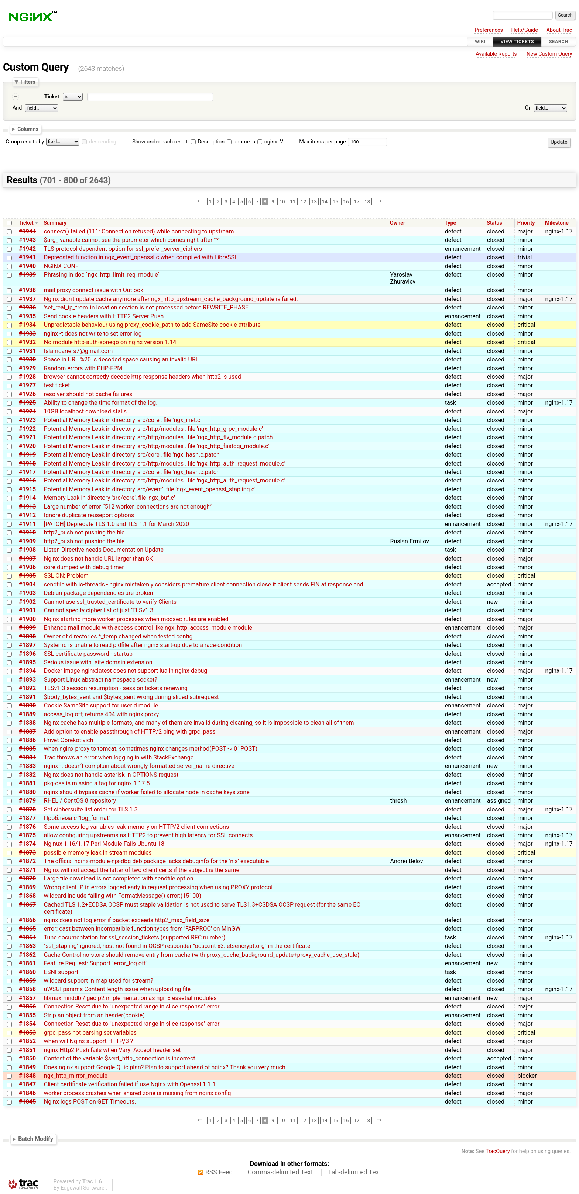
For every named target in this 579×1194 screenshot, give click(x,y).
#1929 (27, 368)
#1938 (27, 290)
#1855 (27, 1015)
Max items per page (322, 142)
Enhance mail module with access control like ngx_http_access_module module (148, 627)
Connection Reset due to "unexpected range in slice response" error (132, 1006)
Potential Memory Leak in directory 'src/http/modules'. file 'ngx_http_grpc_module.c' (153, 428)
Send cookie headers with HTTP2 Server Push (104, 316)
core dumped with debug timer (84, 567)
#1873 (27, 852)
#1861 (27, 963)
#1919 (27, 454)
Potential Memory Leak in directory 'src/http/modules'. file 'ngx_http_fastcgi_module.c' (156, 446)
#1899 (27, 627)
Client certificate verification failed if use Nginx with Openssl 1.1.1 (130, 1084)
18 (367, 201)
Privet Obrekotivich (68, 740)
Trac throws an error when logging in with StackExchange (118, 757)
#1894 (27, 670)
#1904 (27, 584)
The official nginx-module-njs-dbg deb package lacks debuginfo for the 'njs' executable (156, 861)
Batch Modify (35, 1138)
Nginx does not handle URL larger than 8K (98, 558)
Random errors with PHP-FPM (83, 368)
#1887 (27, 731)
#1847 (27, 1084)
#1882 (27, 774)
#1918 (27, 463)
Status (494, 223)
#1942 (27, 248)
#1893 (27, 679)
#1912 (27, 515)
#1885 (27, 748)
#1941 (27, 257)
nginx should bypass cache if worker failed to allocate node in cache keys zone (147, 792)
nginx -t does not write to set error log (93, 333)
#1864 (27, 937)
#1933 (27, 333)
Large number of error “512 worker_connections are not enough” (128, 506)
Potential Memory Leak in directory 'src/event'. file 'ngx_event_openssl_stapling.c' (150, 489)
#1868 (27, 895)
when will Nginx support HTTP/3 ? (88, 1041)
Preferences (488, 30)
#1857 (27, 997)
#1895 (27, 662)
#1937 (27, 298)
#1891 (27, 696)
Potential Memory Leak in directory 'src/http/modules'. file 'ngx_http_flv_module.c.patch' (159, 437)
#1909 (27, 541)
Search (558, 41)
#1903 (27, 592)
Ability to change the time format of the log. (101, 402)
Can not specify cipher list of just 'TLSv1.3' (99, 610)
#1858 (27, 989)
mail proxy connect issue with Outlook (93, 290)
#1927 (27, 385)
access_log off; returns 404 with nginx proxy (101, 714)
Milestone (557, 223)
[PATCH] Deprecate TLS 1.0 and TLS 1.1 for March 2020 (116, 523)
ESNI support (61, 972)
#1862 (27, 954)
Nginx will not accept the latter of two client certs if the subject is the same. (142, 869)
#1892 (27, 688)
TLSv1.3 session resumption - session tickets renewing (116, 688)
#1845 (27, 1101)
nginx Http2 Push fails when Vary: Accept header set (112, 1049)
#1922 (27, 428)
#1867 (27, 904)
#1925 (27, 402)
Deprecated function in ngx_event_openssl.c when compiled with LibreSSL (141, 257)
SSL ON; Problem (66, 575)
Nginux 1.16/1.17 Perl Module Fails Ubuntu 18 (104, 843)
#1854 (27, 1023)
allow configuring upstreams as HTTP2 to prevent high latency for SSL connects (148, 835)
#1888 (27, 722)
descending (102, 142)
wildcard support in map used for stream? (98, 980)
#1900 (27, 619)
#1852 (27, 1041)
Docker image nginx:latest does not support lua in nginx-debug (126, 670)
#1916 (27, 480)
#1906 (27, 567)
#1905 (27, 575)
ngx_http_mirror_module (75, 1075)
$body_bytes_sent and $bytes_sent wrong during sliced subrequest (131, 696)
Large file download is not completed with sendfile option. (119, 878)
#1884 (27, 757)
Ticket (51, 97)
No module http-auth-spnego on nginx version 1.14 (110, 342)
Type (450, 223)
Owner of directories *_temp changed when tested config (118, 636)
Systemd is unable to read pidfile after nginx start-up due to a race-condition (143, 644)
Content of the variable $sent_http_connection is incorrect (119, 1058)
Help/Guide (524, 30)
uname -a (241, 142)
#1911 (27, 523)
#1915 (27, 489)
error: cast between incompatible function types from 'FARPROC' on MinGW (142, 928)
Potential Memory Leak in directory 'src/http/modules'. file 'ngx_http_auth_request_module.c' (164, 463)
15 (335, 201)
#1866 (27, 920)
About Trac (559, 30)
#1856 (27, 1006)
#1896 (27, 653)
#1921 (27, 437)
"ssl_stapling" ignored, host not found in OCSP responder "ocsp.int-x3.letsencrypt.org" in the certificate (177, 945)
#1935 (27, 316)
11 (292, 201)
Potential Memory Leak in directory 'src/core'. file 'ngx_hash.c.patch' (132, 454)
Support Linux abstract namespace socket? (100, 679)
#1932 (27, 342)
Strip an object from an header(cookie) (94, 1015)
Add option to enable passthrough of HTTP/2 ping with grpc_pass (130, 731)
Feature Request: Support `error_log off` (96, 963)
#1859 (27, 980)
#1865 (27, 928)
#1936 (27, 307)
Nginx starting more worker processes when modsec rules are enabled (136, 619)
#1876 (27, 826)
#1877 (27, 817)
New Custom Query (549, 54)
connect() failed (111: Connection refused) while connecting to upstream (139, 231)
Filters (27, 82)
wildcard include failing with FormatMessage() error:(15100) (122, 895)
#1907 (27, 558)
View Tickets (517, 41)
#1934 (27, 324)
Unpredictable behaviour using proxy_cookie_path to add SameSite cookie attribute (152, 324)
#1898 (27, 636)
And (17, 108)
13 (314, 201)
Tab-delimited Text (354, 1172)
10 (282, 201)
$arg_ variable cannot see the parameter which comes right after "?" (132, 239)
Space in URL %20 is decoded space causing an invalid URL (121, 359)
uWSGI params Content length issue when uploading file (117, 989)
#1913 (27, 506)
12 (303, 201)
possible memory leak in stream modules (98, 852)
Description (208, 142)
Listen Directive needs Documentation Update (104, 549)
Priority (526, 223)
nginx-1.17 (559, 231)
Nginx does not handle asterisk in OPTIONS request (111, 774)
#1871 (27, 869)
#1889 (27, 714)
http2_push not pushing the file (84, 532)
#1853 (27, 1032)
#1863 (27, 945)
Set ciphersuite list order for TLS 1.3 (91, 809)
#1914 (27, 497)
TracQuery (498, 1151)
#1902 (27, 601)
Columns (27, 129)
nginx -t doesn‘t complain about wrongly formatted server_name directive (139, 765)
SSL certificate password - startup (88, 653)
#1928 (27, 376)
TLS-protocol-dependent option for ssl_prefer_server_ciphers (123, 248)
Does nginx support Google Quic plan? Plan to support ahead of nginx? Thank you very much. (165, 1067)
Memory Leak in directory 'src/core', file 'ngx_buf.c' (109, 497)
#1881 (27, 783)
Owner (397, 223)
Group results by (25, 142)
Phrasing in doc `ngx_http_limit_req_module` (102, 274)
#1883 (27, 765)
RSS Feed (219, 1172)
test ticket (57, 385)
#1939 (27, 274)
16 (346, 201)
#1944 (27, 231)
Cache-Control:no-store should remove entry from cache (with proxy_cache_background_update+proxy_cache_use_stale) (201, 954)
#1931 (27, 350)
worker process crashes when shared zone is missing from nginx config (137, 1093)
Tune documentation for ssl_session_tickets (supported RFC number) (134, 937)
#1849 (27, 1067)
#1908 (27, 549)
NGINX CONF (61, 266)
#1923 (27, 419)
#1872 (27, 861)
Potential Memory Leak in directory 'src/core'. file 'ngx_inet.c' (122, 419)
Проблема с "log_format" (77, 817)
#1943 (27, 239)
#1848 (27, 1075)
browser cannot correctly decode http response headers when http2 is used (142, 376)
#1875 (27, 835)
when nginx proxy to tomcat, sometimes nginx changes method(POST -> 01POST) (150, 748)
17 (356, 201)
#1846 (27, 1093)
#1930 (27, 359)
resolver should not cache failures (88, 394)
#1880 (27, 792)
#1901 (27, 610)
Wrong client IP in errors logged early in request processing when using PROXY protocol (158, 887)
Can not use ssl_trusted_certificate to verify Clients (110, 601)
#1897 (27, 644)
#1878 (27, 809)
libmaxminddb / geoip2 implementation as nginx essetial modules (130, 997)
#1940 (27, 266)
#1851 (27, 1049)
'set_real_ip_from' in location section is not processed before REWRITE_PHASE (146, 307)
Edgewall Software (83, 1188)
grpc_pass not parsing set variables (90, 1032)
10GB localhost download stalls (85, 411)
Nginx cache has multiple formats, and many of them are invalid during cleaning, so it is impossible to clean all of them (199, 722)
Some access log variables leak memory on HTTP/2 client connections (136, 826)
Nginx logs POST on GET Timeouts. (90, 1101)
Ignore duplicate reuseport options (89, 515)
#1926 (27, 394)
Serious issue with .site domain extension (98, 662)
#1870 (27, 878)
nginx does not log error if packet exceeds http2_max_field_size (126, 920)
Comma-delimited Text (280, 1172)
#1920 (27, 446)
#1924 (27, 411)
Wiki (480, 41)
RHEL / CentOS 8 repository (80, 800)
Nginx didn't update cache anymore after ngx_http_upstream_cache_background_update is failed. (171, 298)
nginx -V (270, 142)
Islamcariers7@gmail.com (78, 350)
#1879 (27, 800)
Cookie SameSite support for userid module (101, 705)
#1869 (27, 887)
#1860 (27, 972)
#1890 (27, 705)
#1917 (27, 471)
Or (528, 108)
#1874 (27, 843)
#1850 (27, 1058)
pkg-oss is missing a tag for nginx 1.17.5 (97, 783)
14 (325, 201)
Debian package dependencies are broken (98, 592)
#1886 (27, 740)
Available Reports (496, 54)
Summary (55, 223)
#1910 (27, 532)
